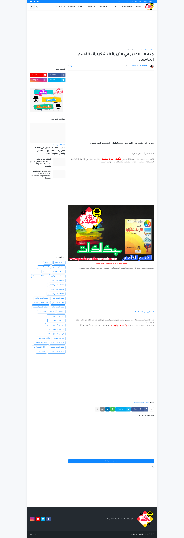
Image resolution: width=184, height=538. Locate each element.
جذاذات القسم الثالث (40, 276)
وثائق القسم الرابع (40, 347)
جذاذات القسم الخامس (133, 49)
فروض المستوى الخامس (55, 325)
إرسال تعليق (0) (111, 461)
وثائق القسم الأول (44, 338)
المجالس (46, 271)
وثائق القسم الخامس (57, 347)
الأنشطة (48, 263)
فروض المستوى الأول (46, 312)
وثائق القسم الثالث (57, 343)
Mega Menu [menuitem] (128, 6)
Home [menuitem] (138, 6)
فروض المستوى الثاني (56, 320)
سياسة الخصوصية (148, 1)
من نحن (125, 1)
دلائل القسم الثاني (58, 303)
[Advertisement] (92, 29)
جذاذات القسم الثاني (57, 280)
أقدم (71, 467)
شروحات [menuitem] (116, 6)
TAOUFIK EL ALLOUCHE (146, 534)
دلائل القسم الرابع (58, 307)
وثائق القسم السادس (56, 352)
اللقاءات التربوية (59, 271)
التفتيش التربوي (58, 267)
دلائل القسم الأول (58, 298)
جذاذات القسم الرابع (57, 289)
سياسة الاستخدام (135, 1)
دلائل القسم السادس (40, 307)
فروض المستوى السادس (55, 334)
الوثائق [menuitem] (81, 6)
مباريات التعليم (59, 338)
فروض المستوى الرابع (56, 329)
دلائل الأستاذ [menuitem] (104, 6)
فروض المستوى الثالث (56, 316)
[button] (37, 7)
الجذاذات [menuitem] (92, 6)
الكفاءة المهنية (44, 267)
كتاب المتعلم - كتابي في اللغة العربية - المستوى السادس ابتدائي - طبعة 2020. (50, 151)
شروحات (61, 312)
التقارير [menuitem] (72, 6)
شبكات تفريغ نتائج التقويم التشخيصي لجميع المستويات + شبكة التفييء (40, 162)
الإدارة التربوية (59, 263)
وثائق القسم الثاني (41, 343)
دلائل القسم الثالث (41, 298)
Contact (33, 534)
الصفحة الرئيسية (148, 49)
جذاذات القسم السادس (56, 294)
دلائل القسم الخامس (41, 303)
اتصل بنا (119, 1)
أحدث (151, 467)
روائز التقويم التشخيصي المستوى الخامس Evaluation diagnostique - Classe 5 (41, 175)
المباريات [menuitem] (61, 6)
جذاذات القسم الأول (57, 276)
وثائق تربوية (41, 352)
